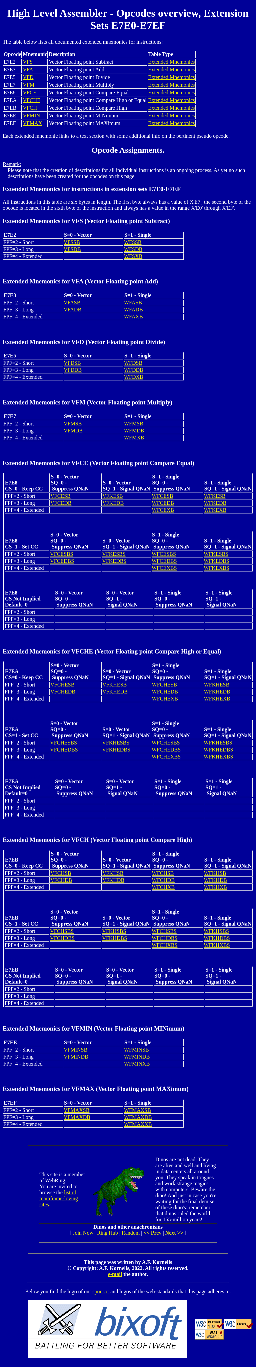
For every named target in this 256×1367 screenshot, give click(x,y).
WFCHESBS (166, 743)
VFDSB (72, 363)
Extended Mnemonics (171, 62)
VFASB (72, 302)
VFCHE (31, 100)
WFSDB (133, 249)
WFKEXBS (216, 568)
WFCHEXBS (166, 757)
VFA (28, 69)
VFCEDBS (62, 561)
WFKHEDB (217, 692)
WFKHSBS (216, 931)
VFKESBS (113, 554)
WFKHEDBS (218, 750)
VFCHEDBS (64, 750)
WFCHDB (163, 880)
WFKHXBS (217, 945)
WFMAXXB (138, 1124)
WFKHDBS (217, 938)
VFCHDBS (62, 938)
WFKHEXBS (218, 757)
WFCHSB (163, 873)
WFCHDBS (164, 938)
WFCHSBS (164, 931)
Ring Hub (107, 1233)
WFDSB (133, 363)
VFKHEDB (115, 692)
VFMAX (32, 123)
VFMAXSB (76, 1110)
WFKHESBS (218, 743)
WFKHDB (215, 880)
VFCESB (60, 496)
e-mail (115, 1274)
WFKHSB (215, 873)
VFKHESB (114, 685)
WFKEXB (215, 510)
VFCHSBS (62, 931)
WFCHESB (164, 685)
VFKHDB (113, 880)
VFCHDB (61, 880)
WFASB (133, 302)
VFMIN (31, 115)
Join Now (83, 1233)
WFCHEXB (165, 699)
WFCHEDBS (166, 750)
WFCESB (162, 496)
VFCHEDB (62, 692)
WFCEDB (163, 503)
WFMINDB (137, 1057)
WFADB (133, 309)
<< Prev (152, 1233)
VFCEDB (60, 503)
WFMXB (134, 437)
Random (131, 1233)
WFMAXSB (137, 1110)
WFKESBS (216, 554)
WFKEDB (215, 503)
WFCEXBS (164, 568)
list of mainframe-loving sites (58, 1198)
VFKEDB (113, 503)
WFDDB (133, 370)
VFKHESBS (115, 743)
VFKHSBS (114, 931)
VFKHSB (112, 873)
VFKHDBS (114, 938)
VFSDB (72, 249)
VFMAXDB (77, 1117)
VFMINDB (76, 1057)
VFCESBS (61, 554)
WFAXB (133, 316)
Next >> (174, 1233)
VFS (27, 62)
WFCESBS (164, 554)
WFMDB (134, 430)
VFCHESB (62, 685)
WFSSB (132, 242)
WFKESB (215, 496)
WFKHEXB (217, 699)
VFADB (72, 309)
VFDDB (73, 370)
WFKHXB (215, 887)
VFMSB (73, 423)
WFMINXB (137, 1064)
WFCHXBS (164, 945)
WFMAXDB (138, 1117)
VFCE (29, 92)
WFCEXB (163, 510)
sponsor (100, 1291)
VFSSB (72, 242)
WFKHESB (216, 685)
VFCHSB (60, 873)
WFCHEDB (165, 692)
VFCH (30, 108)
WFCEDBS (164, 561)
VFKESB (112, 496)
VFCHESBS (63, 743)
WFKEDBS (216, 561)
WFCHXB (163, 887)
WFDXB (133, 377)
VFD (28, 77)
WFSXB (133, 256)
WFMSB (133, 423)
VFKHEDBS (116, 750)
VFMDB (73, 430)
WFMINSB (136, 1050)
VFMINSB (75, 1050)
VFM (28, 85)
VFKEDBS (114, 561)
